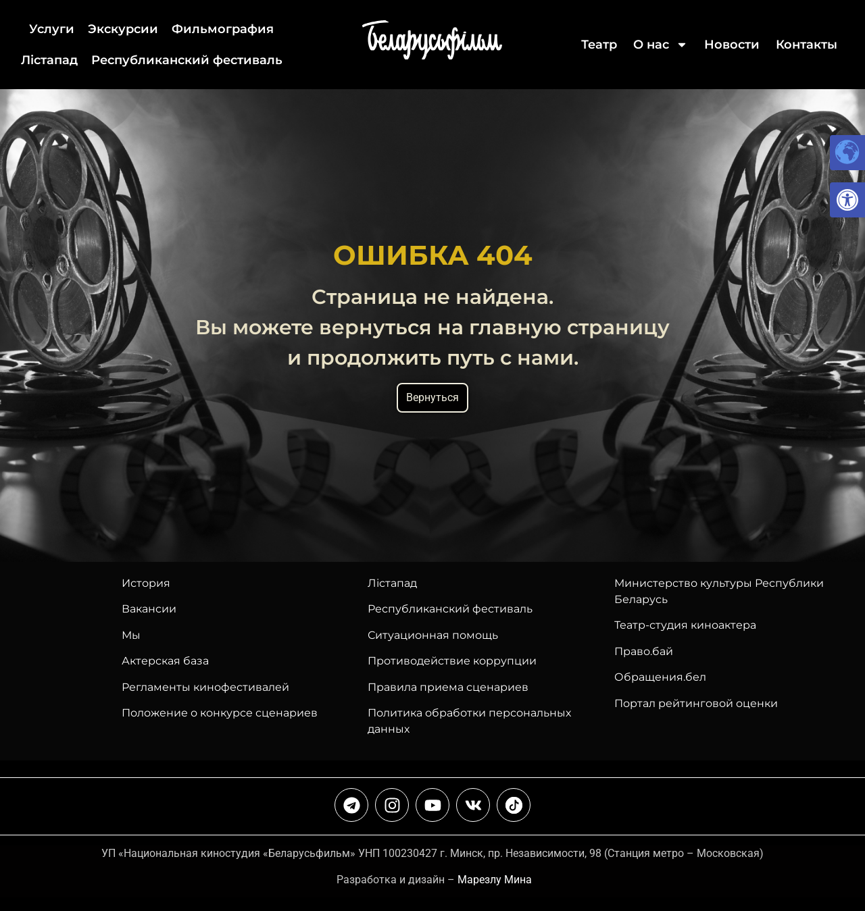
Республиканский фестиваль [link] (186, 60)
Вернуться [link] (432, 397)
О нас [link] (660, 44)
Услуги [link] (51, 29)
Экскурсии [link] (123, 29)
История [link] (146, 583)
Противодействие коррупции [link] (452, 660)
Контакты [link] (806, 44)
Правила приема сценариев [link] (448, 687)
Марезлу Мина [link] (495, 879)
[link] (847, 199)
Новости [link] (732, 44)
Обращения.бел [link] (660, 677)
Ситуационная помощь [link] (433, 635)
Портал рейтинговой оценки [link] (696, 703)
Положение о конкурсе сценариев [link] (220, 712)
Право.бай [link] (643, 651)
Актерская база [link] (165, 660)
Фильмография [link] (223, 29)
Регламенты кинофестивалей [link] (205, 687)
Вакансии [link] (149, 608)
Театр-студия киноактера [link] (685, 625)
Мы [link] (131, 635)
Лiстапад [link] (49, 60)
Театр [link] (599, 44)
